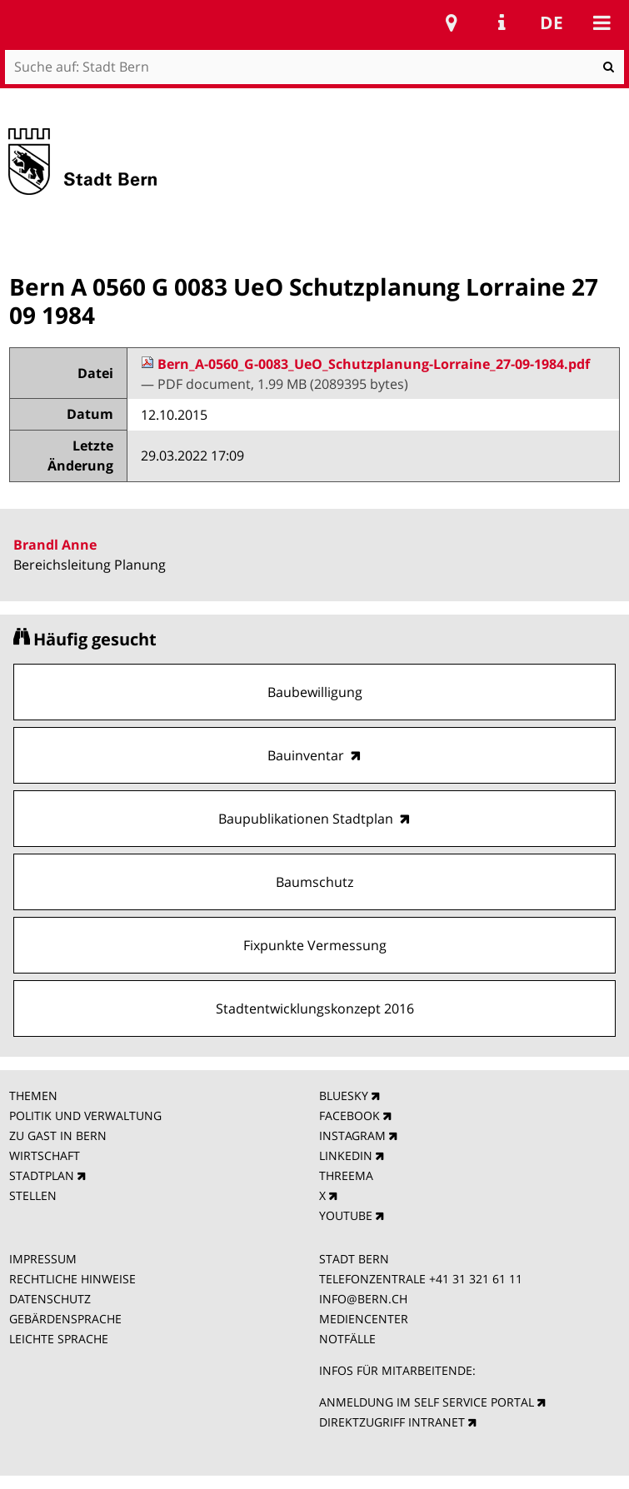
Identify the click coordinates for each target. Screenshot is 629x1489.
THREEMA (346, 1175)
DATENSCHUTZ (50, 1299)
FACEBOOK (349, 1115)
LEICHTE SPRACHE (58, 1339)
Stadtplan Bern (451, 22)
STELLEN (33, 1195)
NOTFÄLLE (347, 1339)
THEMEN (33, 1095)
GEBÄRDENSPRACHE (65, 1319)
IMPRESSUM (43, 1259)
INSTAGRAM (352, 1135)
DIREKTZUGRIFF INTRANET (392, 1422)
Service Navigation (501, 22)
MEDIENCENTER (363, 1319)
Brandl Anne (55, 544)
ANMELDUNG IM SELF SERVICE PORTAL (426, 1402)
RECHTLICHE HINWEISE (72, 1279)
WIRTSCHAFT (44, 1155)
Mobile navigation (601, 22)
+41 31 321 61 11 (475, 1279)
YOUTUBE (345, 1215)
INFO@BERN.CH (363, 1299)
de (551, 22)
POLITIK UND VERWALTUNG (85, 1115)
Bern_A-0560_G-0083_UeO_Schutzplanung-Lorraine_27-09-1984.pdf (365, 364)
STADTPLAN (41, 1175)
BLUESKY (343, 1095)
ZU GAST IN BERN (58, 1135)
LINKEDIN (345, 1155)
